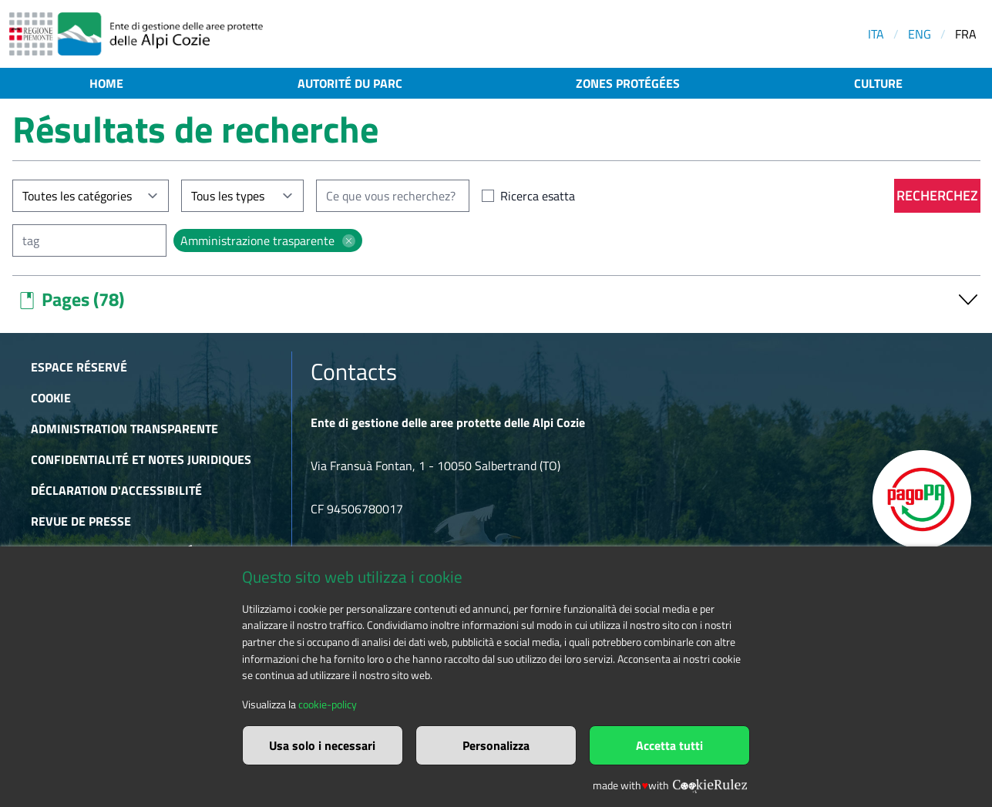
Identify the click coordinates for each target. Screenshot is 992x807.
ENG (919, 34)
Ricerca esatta (537, 196)
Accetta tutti (669, 745)
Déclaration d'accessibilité (116, 490)
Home (106, 83)
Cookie (51, 397)
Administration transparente (124, 428)
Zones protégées (628, 83)
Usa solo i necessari (322, 745)
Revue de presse (81, 521)
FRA (966, 34)
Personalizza (496, 745)
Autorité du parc (350, 83)
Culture (878, 83)
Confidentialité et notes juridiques (141, 459)
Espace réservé (79, 367)
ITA (876, 34)
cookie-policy (327, 704)
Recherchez (937, 195)
